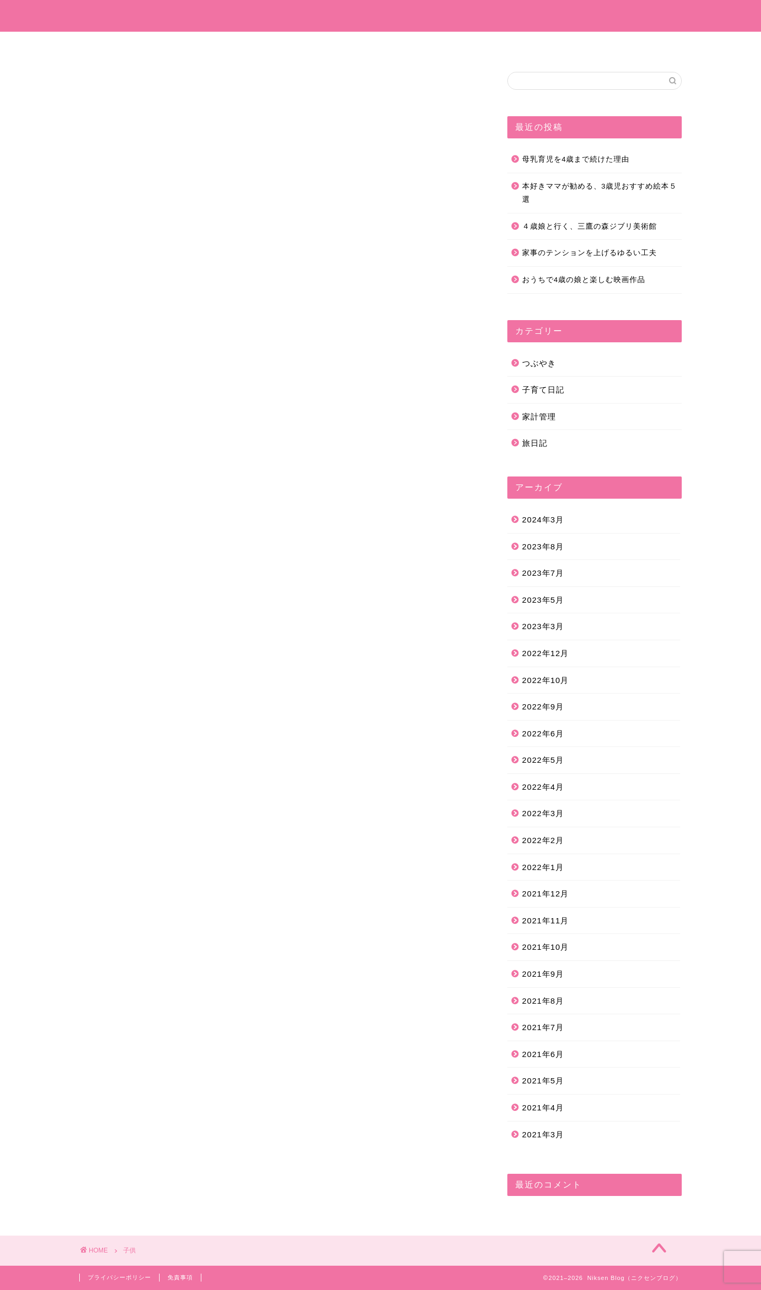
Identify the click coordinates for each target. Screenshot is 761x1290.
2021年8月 (543, 1000)
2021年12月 (545, 893)
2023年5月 (543, 599)
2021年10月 (545, 946)
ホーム (198, 45)
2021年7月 (543, 1027)
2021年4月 (543, 1107)
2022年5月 (543, 759)
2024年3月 (543, 519)
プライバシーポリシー (119, 1277)
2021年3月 (543, 1134)
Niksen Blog (381, 16)
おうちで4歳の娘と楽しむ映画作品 (584, 280)
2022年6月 (543, 733)
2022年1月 (543, 867)
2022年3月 (543, 813)
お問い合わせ (552, 45)
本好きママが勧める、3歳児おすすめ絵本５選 (600, 193)
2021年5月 (543, 1080)
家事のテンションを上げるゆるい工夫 (589, 253)
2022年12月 (545, 653)
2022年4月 (543, 786)
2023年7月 (543, 572)
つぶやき (433, 45)
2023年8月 (543, 546)
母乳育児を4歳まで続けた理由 (576, 159)
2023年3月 (543, 626)
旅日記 (380, 45)
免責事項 (180, 1277)
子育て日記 (324, 45)
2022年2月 (543, 840)
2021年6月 (543, 1054)
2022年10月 (545, 680)
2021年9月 (543, 973)
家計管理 (489, 45)
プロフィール (257, 45)
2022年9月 (543, 706)
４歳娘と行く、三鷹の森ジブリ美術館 (589, 226)
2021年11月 (545, 920)
